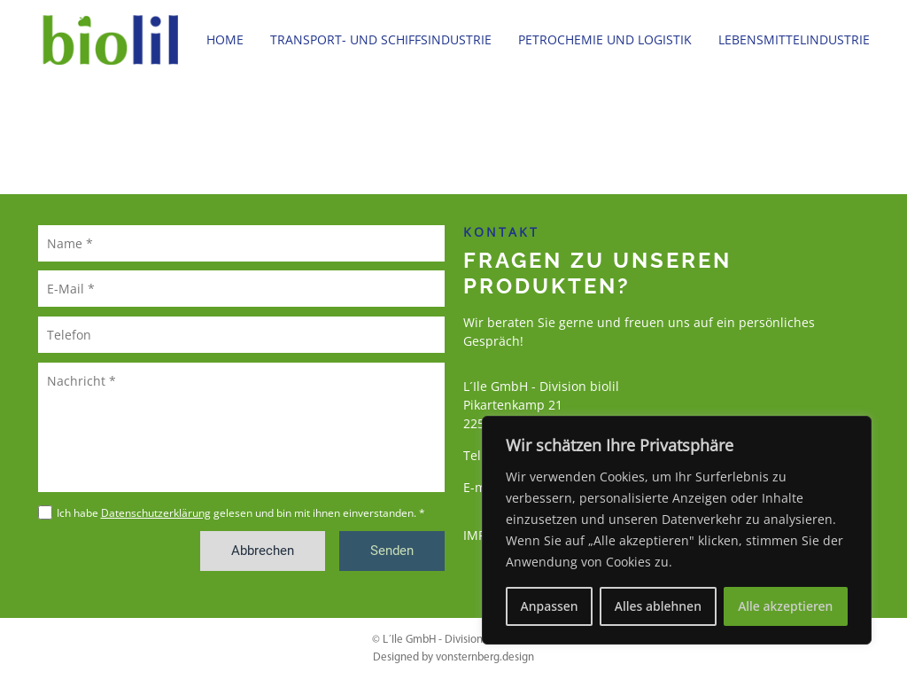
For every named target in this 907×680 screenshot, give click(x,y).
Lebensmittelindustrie (794, 39)
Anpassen (549, 606)
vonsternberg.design (485, 657)
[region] (677, 530)
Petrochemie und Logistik (605, 39)
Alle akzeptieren (785, 606)
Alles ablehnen (658, 606)
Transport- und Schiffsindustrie (381, 39)
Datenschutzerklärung (156, 512)
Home (225, 39)
